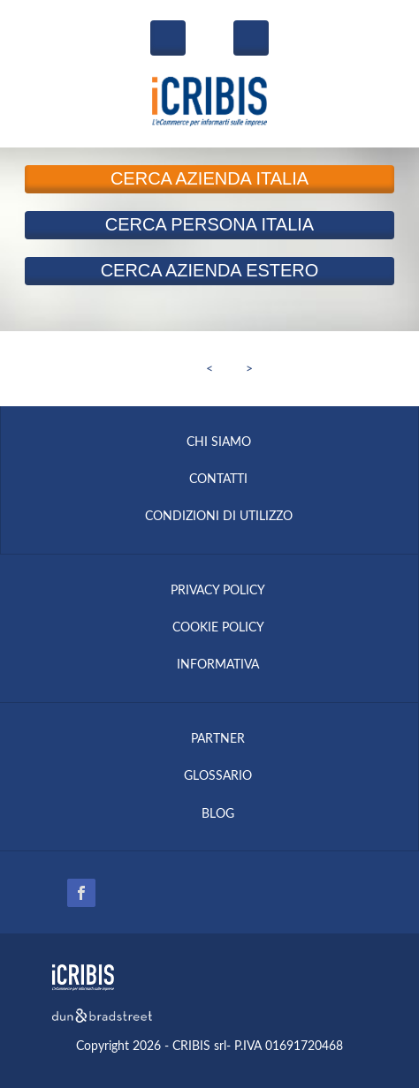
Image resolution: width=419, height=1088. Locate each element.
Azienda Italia (209, 178)
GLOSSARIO (218, 776)
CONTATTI (218, 479)
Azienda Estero (210, 270)
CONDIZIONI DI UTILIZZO (219, 516)
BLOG (218, 814)
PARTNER (218, 739)
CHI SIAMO (219, 442)
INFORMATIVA (218, 665)
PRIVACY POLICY (218, 591)
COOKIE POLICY (218, 628)
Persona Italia (209, 224)
